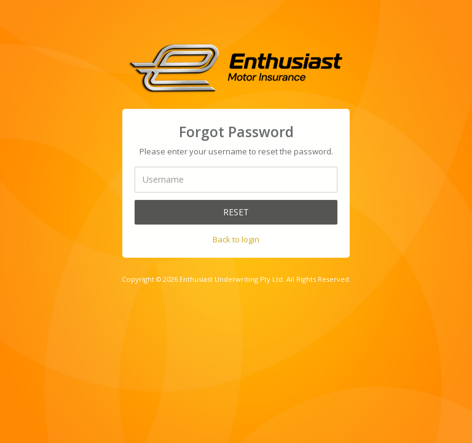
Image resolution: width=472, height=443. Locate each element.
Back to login (236, 238)
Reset (236, 211)
